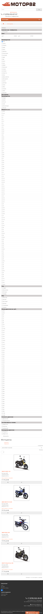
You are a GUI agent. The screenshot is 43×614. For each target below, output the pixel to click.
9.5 (3, 162)
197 (3, 364)
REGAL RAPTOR (6, 77)
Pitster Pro (5, 73)
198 (3, 366)
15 (3, 203)
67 (3, 276)
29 (3, 245)
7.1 (3, 115)
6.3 (3, 137)
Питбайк (4, 294)
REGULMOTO (5, 79)
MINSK (4, 65)
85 (3, 320)
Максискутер (5, 290)
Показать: (41, 449)
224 (3, 373)
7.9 (3, 148)
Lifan (4, 63)
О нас (2, 585)
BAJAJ (4, 47)
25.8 (4, 237)
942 (3, 409)
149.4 (4, 348)
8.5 (3, 152)
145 (3, 342)
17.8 (4, 219)
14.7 (4, 201)
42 (3, 258)
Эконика (4, 92)
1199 (4, 413)
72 (3, 318)
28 (3, 243)
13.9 (4, 194)
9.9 (3, 168)
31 (3, 251)
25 (3, 235)
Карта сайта (3, 595)
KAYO (4, 61)
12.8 (4, 182)
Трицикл (4, 307)
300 (3, 393)
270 (3, 383)
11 (3, 172)
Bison (4, 49)
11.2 (4, 174)
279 (3, 385)
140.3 (4, 340)
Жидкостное (5, 424)
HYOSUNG (5, 55)
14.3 (4, 198)
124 (3, 332)
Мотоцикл (5, 292)
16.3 (4, 207)
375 (3, 397)
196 (3, 362)
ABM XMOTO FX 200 (7, 502)
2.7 (3, 121)
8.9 (3, 156)
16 (3, 205)
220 (3, 370)
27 (3, 241)
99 (3, 322)
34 (3, 255)
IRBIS (4, 57)
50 (3, 314)
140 (3, 338)
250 (3, 381)
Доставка (3, 586)
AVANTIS (4, 45)
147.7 (4, 344)
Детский (4, 299)
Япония (4, 107)
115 (3, 280)
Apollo (4, 43)
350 (3, 395)
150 (3, 282)
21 (3, 229)
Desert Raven (5, 53)
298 (3, 391)
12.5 (4, 178)
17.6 (4, 217)
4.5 (3, 129)
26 (3, 239)
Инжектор (5, 426)
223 (3, 371)
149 (3, 346)
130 (3, 336)
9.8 (3, 166)
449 (3, 399)
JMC (3, 59)
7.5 (3, 144)
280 (3, 387)
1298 (4, 415)
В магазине (5, 31)
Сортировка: (40, 445)
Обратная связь (4, 594)
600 (3, 403)
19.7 (4, 225)
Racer (4, 75)
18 (3, 221)
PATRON (4, 71)
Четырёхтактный (6, 420)
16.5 (4, 211)
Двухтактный (5, 418)
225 (3, 375)
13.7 (4, 192)
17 (3, 215)
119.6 (4, 328)
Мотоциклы (10, 23)
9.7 (3, 164)
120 (3, 330)
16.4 (4, 209)
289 (3, 389)
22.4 (4, 233)
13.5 (4, 190)
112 (3, 278)
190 (3, 360)
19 (3, 223)
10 (3, 170)
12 (3, 176)
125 (3, 334)
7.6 (3, 146)
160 (3, 354)
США (4, 103)
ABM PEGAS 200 (6, 532)
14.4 (4, 199)
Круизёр (4, 303)
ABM (4, 41)
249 (3, 379)
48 (3, 266)
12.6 (4, 180)
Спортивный (5, 305)
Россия (4, 102)
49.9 (4, 313)
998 (3, 411)
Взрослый (5, 297)
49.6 (4, 311)
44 (3, 262)
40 (3, 257)
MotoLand (5, 67)
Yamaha (4, 88)
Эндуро (4, 288)
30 (3, 247)
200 (3, 368)
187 (3, 358)
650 (3, 405)
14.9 (4, 113)
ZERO (4, 90)
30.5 (4, 249)
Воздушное (5, 431)
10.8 (4, 111)
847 (3, 407)
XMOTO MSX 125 (6, 471)
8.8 (3, 154)
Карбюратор (5, 428)
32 (3, 253)
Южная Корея (6, 105)
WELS (4, 86)
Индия (4, 98)
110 (3, 326)
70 (3, 316)
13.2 (4, 188)
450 (3, 401)
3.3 (3, 125)
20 (3, 227)
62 (3, 274)
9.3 (3, 160)
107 (3, 324)
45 (3, 264)
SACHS (4, 80)
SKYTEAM (4, 82)
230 (3, 377)
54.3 (4, 270)
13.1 (4, 186)
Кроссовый (5, 301)
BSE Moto (5, 51)
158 (3, 352)
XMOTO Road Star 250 (7, 563)
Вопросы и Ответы (5, 588)
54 (3, 268)
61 (3, 272)
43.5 (4, 260)
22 (3, 231)
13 (3, 184)
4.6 (3, 131)
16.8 (4, 213)
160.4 (4, 284)
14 (3, 196)
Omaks (4, 69)
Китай (4, 100)
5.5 (3, 133)
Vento (4, 84)
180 (3, 356)
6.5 (3, 139)
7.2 (3, 142)
